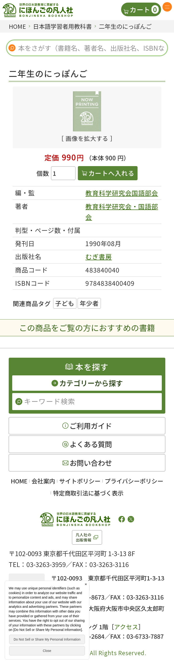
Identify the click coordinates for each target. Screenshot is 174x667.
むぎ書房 (98, 256)
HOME (19, 481)
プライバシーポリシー (134, 481)
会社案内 (43, 481)
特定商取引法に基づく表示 (88, 493)
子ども (64, 303)
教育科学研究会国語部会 (121, 192)
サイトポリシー (79, 481)
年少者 (89, 303)
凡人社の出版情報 (83, 537)
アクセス (126, 626)
